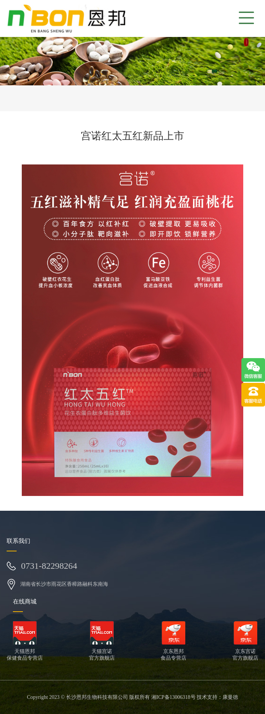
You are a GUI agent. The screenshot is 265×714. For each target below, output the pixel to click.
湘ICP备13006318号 (173, 697)
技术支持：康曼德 (217, 697)
